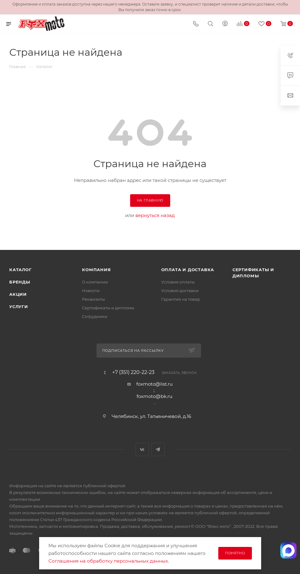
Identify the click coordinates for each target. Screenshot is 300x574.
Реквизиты (93, 299)
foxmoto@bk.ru (154, 396)
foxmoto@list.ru (154, 384)
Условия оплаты (178, 281)
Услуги (18, 306)
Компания (96, 269)
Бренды (19, 281)
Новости (91, 290)
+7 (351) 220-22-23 (133, 372)
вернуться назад (155, 215)
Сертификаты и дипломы (108, 307)
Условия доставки (180, 290)
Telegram (158, 449)
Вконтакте (142, 449)
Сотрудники (94, 316)
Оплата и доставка (187, 269)
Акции (18, 294)
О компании (95, 281)
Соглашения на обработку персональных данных (108, 561)
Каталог (20, 269)
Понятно (235, 553)
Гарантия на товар (180, 299)
